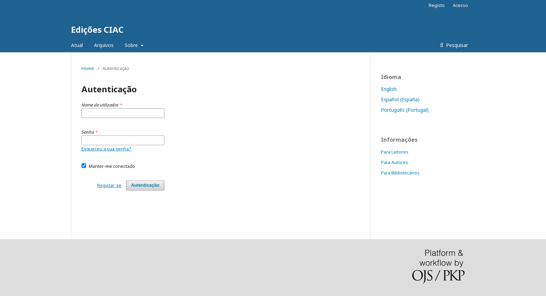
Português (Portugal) (405, 110)
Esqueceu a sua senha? (106, 149)
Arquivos (104, 45)
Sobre (132, 45)
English (389, 89)
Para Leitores (394, 152)
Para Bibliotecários (400, 173)
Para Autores (394, 162)
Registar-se (109, 185)
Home (87, 68)
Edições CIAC (97, 29)
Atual (77, 45)
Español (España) (400, 99)
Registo (437, 5)
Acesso (460, 5)
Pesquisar (456, 45)
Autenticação (145, 185)
